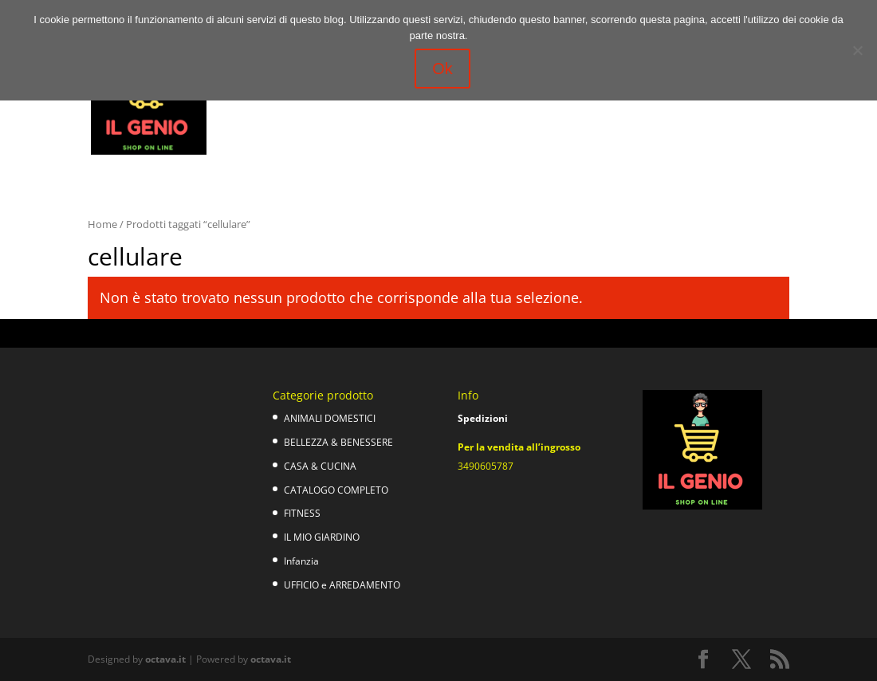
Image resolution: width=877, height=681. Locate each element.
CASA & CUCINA (320, 466)
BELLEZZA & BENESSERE (338, 442)
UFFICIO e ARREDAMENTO (342, 585)
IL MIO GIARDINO (322, 537)
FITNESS (302, 513)
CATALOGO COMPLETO (336, 490)
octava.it (165, 659)
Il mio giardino (261, 122)
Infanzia (336, 122)
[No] (857, 50)
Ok (442, 68)
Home (102, 224)
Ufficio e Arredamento (428, 122)
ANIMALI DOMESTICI (330, 418)
